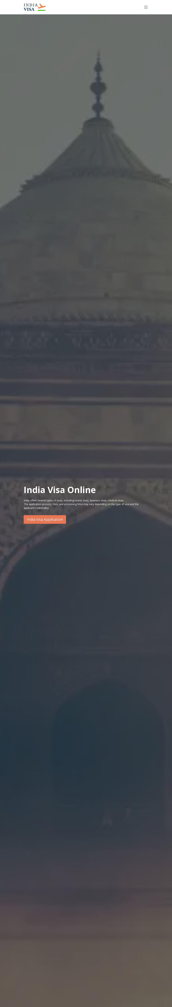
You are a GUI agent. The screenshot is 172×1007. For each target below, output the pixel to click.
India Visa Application (45, 519)
